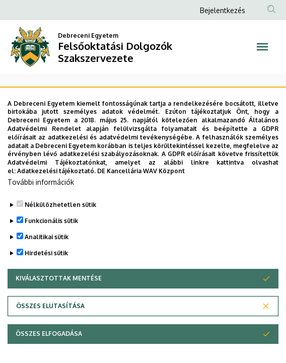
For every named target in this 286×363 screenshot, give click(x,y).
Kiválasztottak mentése (59, 299)
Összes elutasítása (50, 327)
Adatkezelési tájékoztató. (56, 192)
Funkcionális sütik (51, 242)
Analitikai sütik (46, 258)
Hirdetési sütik (46, 274)
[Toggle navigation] (262, 47)
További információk (41, 203)
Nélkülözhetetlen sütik (60, 226)
